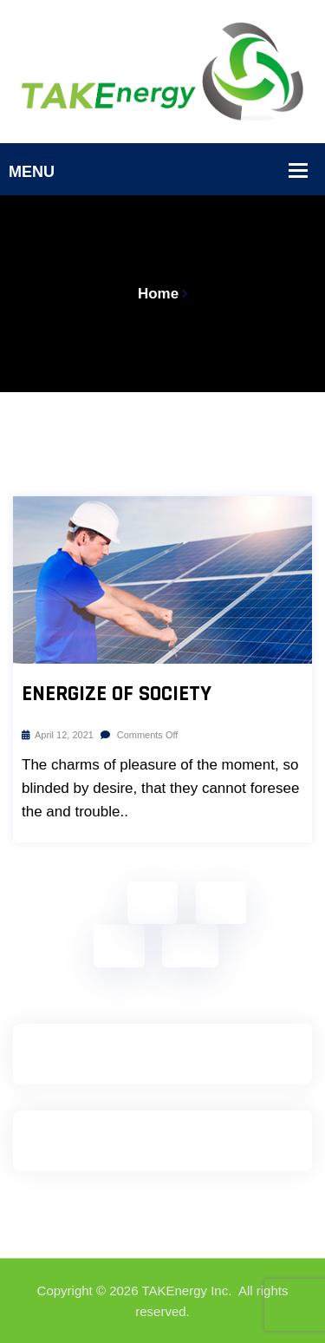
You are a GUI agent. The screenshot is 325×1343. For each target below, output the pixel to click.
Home (158, 293)
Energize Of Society (116, 694)
